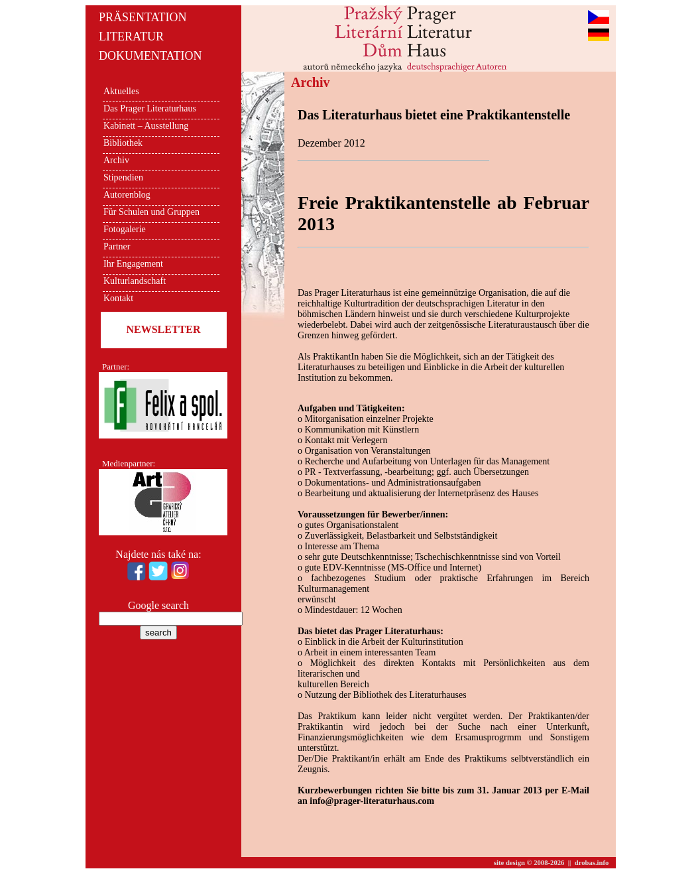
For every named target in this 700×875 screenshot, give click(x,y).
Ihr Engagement (133, 264)
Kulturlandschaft (134, 281)
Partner (116, 246)
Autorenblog (126, 195)
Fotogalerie (124, 229)
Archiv (116, 160)
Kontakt (118, 298)
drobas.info (592, 862)
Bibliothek (123, 143)
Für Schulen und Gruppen (151, 212)
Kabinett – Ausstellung (145, 126)
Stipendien (123, 177)
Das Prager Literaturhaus (149, 108)
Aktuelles (121, 91)
